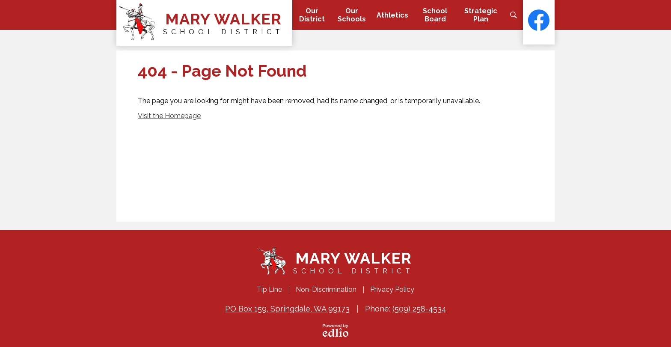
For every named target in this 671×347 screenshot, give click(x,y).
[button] (311, 15)
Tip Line (269, 289)
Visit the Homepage (169, 116)
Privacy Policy (392, 289)
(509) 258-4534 (419, 308)
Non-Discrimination (326, 289)
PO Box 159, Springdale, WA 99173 (287, 308)
